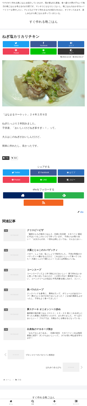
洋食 (6, 158)
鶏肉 (14, 158)
